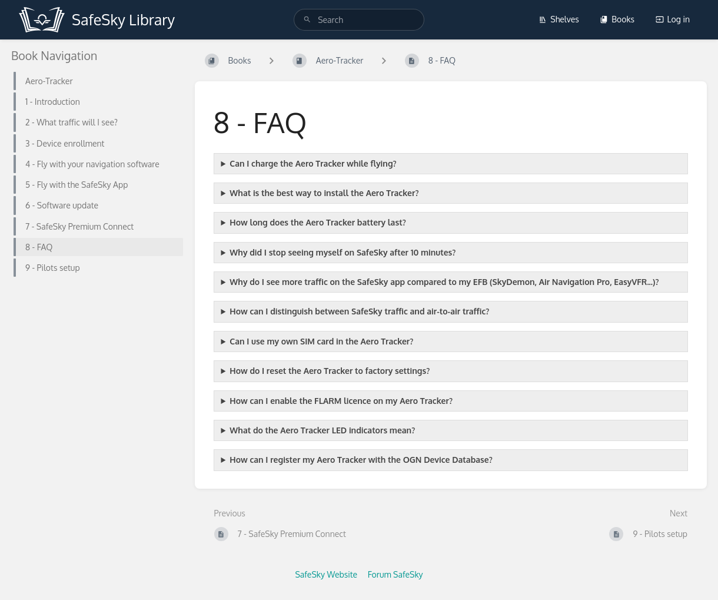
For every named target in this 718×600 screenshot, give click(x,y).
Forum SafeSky (395, 574)
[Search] (307, 20)
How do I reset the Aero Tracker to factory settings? (330, 371)
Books (617, 19)
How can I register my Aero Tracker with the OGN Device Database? (361, 460)
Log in (673, 19)
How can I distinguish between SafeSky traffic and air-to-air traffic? (359, 311)
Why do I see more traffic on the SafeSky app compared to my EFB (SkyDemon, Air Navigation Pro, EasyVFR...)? (444, 282)
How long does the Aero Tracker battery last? (317, 222)
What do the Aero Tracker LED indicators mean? (322, 430)
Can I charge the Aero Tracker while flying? (313, 163)
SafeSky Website (326, 574)
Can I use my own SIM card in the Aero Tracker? (321, 341)
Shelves (558, 19)
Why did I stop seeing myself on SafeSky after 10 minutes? (343, 252)
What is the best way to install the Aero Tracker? (324, 193)
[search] (359, 20)
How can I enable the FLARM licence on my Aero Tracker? (341, 401)
